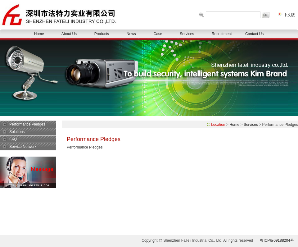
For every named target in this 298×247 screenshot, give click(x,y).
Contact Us (254, 34)
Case (158, 34)
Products (101, 34)
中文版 (289, 15)
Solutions (17, 132)
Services (187, 34)
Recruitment (222, 34)
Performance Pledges (27, 124)
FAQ (13, 139)
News (131, 34)
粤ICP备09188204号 (277, 240)
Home (39, 34)
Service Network (22, 146)
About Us (69, 34)
